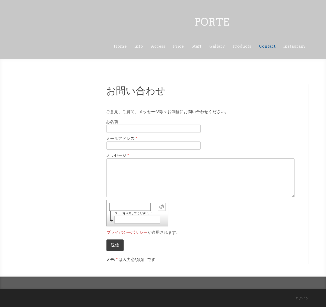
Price (178, 46)
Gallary (217, 46)
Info (138, 46)
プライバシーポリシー (126, 232)
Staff (196, 46)
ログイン (302, 298)
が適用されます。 (143, 232)
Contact (267, 46)
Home (120, 46)
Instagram (294, 46)
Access (158, 46)
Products (242, 46)
